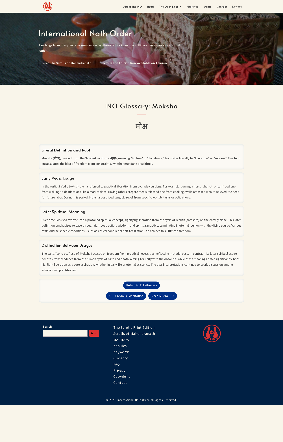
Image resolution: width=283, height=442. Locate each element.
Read (150, 6)
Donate (237, 6)
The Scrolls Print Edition (134, 364)
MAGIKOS (121, 376)
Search (47, 363)
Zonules (120, 382)
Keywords (121, 389)
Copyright (121, 413)
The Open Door (168, 6)
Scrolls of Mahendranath (134, 370)
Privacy (119, 407)
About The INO (132, 6)
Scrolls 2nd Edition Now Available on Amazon (135, 63)
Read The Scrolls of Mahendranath (66, 63)
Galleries (192, 6)
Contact (222, 6)
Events (207, 6)
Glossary (120, 395)
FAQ (116, 401)
